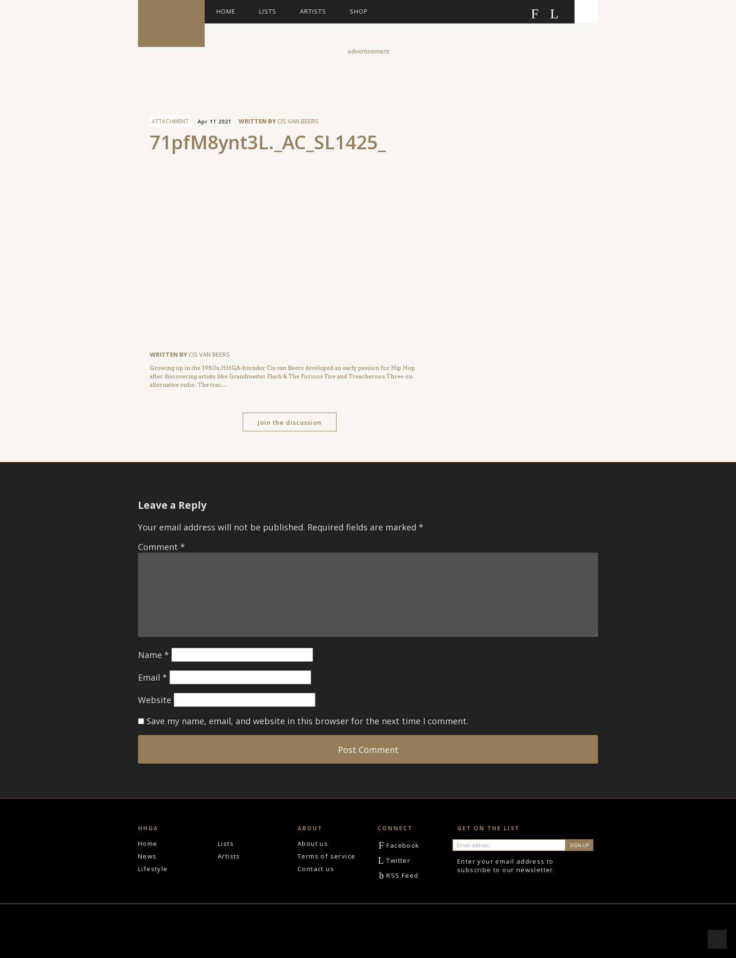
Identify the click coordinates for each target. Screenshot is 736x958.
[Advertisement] (368, 77)
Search (586, 11)
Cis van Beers (298, 121)
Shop (359, 11)
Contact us (316, 869)
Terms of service (326, 856)
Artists (313, 11)
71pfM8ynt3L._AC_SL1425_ (268, 142)
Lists (267, 11)
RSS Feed (398, 875)
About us (313, 843)
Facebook (398, 845)
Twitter (393, 860)
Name (153, 654)
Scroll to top (717, 939)
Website (154, 699)
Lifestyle (153, 869)
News (147, 856)
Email (152, 677)
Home (226, 11)
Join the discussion (290, 422)
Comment (161, 546)
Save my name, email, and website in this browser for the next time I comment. (307, 721)
